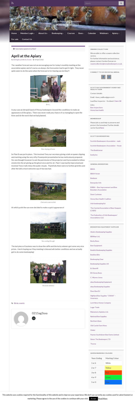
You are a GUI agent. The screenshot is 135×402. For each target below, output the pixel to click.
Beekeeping (58, 33)
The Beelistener (96, 150)
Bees (81, 33)
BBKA (92, 169)
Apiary (115, 33)
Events (29, 60)
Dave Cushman (96, 194)
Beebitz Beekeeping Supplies (101, 250)
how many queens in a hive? (26, 49)
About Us (43, 33)
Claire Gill (117, 101)
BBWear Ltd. (95, 236)
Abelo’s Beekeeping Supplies (101, 232)
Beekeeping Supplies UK (99, 264)
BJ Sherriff (94, 268)
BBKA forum (95, 174)
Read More (102, 398)
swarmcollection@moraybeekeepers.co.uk (106, 64)
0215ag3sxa (17, 60)
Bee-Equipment (96, 246)
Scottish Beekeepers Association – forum (105, 146)
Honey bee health (97, 110)
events (22, 303)
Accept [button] (93, 399)
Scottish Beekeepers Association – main (105, 141)
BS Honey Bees (96, 273)
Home (14, 33)
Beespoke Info (95, 183)
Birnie (25, 60)
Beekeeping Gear (96, 259)
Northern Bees (96, 321)
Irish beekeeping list (98, 203)
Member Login (27, 33)
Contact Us (27, 39)
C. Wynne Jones (96, 277)
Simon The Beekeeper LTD (100, 339)
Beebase (93, 178)
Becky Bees (94, 241)
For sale (14, 39)
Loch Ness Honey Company (100, 303)
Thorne (93, 344)
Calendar (92, 33)
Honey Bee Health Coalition (100, 199)
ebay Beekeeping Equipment (101, 282)
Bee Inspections (96, 107)
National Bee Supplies (98, 316)
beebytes (94, 155)
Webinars (104, 33)
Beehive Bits (95, 255)
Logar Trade (94, 307)
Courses (71, 33)
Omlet (92, 330)
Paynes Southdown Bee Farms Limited (104, 335)
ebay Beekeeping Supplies (100, 287)
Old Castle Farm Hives (98, 326)
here (102, 128)
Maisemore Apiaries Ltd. (99, 312)
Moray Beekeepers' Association (67, 20)
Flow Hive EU (95, 291)
